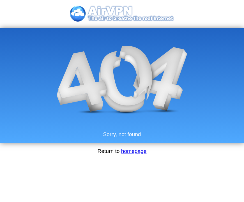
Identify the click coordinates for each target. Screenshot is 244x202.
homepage (134, 151)
